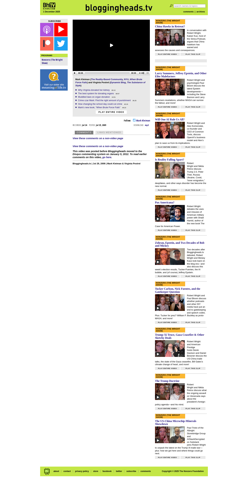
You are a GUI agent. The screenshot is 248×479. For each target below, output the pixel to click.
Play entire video (111, 112)
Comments (84, 132)
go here (106, 157)
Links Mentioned (109, 132)
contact (67, 471)
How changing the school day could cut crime (100, 104)
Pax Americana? (164, 202)
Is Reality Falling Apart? (169, 159)
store (95, 471)
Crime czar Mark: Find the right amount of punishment (104, 100)
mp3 (147, 125)
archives (201, 12)
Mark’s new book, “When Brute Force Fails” (99, 107)
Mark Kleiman (141, 120)
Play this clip (192, 54)
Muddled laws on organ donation (94, 97)
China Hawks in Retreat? (170, 26)
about (56, 471)
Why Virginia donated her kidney (94, 90)
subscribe (131, 471)
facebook (107, 471)
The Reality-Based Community (107, 79)
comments (188, 12)
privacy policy (82, 471)
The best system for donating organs (96, 93)
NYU (126, 79)
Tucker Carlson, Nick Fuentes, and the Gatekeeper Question (177, 290)
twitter (119, 471)
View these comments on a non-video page (98, 138)
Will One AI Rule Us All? (170, 119)
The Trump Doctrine (167, 380)
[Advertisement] (54, 146)
